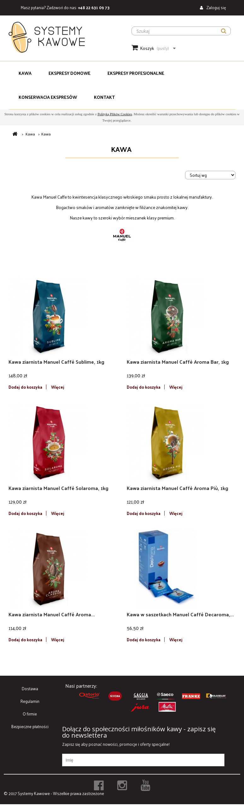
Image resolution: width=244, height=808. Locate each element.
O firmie (30, 713)
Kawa (25, 73)
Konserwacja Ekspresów (48, 97)
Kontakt (104, 97)
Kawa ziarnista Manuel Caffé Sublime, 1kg (56, 362)
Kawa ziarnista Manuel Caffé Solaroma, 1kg (58, 488)
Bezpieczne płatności (30, 726)
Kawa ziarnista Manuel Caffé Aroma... (52, 614)
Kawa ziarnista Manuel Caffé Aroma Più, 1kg (177, 488)
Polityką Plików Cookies (114, 114)
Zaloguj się (216, 7)
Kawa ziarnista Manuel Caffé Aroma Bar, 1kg (178, 362)
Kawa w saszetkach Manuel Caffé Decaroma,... (180, 614)
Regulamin (29, 701)
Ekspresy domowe (69, 73)
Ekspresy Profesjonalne (135, 73)
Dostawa (30, 688)
